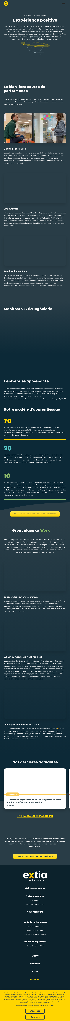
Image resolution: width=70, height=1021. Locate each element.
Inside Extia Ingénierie (35, 922)
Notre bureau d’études (35, 904)
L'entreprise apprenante (35, 926)
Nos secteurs (35, 900)
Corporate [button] (12, 794)
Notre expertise (35, 896)
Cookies (51, 1005)
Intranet (35, 979)
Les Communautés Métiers (35, 934)
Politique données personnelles (38, 1005)
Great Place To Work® (35, 930)
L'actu (35, 956)
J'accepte (35, 1011)
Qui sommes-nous (35, 888)
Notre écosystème (35, 942)
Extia (35, 972)
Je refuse (35, 1017)
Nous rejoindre (35, 912)
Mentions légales (21, 1005)
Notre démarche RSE (35, 946)
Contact (35, 964)
